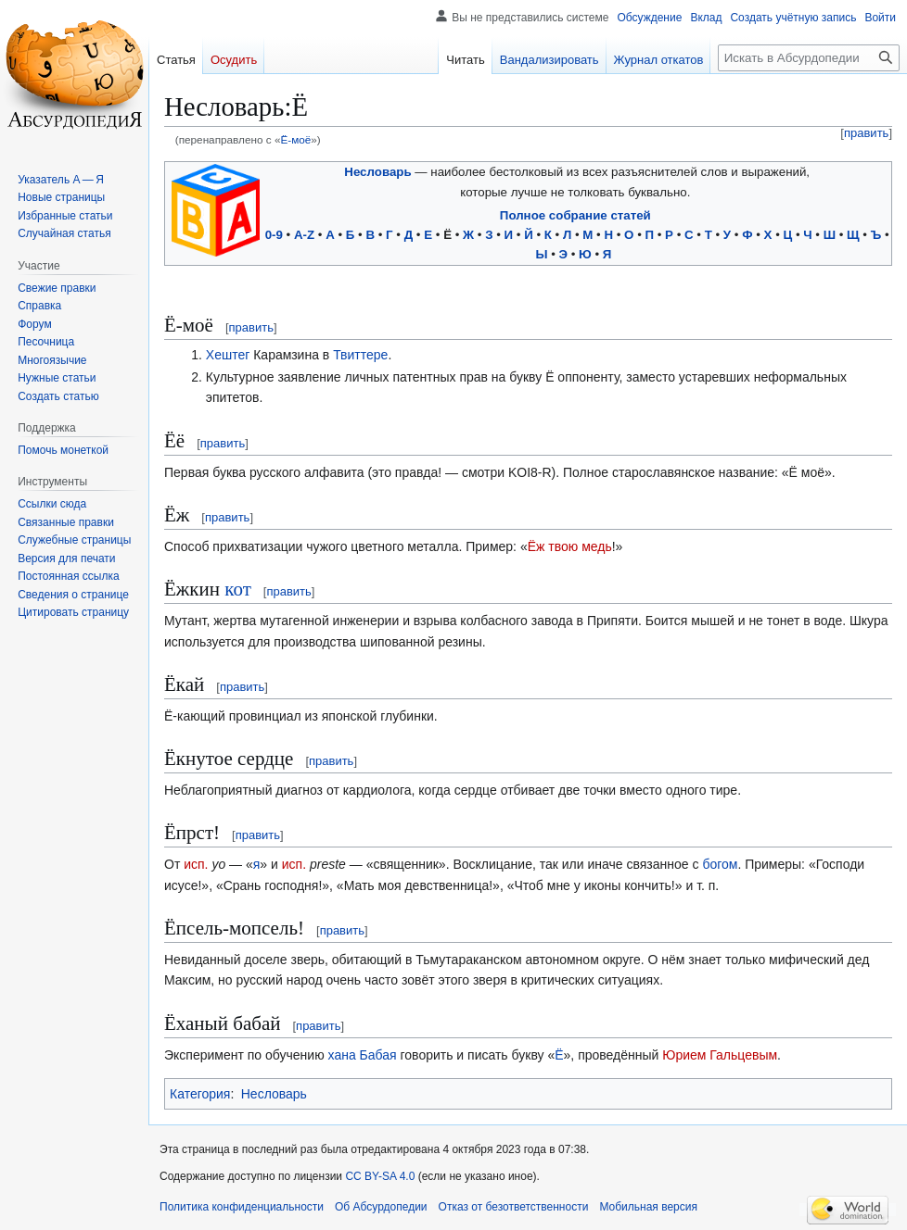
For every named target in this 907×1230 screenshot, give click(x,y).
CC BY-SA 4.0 (380, 1176)
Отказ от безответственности (514, 1206)
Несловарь (377, 172)
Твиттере (360, 354)
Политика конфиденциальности (242, 1206)
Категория (200, 1093)
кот (237, 589)
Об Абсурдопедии (381, 1206)
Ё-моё (295, 139)
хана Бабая (362, 1055)
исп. (196, 864)
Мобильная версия (648, 1206)
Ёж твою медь (570, 546)
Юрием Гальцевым (719, 1055)
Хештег (228, 354)
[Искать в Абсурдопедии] (809, 57)
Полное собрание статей (575, 215)
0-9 (274, 235)
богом (719, 864)
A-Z (304, 235)
